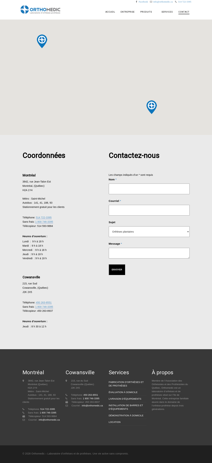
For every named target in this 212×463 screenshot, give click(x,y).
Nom (113, 179)
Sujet (112, 222)
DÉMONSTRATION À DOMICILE (126, 415)
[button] (151, 107)
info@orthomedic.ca (163, 2)
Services (167, 12)
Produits (149, 12)
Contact (184, 12)
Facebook (143, 2)
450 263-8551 (44, 302)
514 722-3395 (184, 2)
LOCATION (115, 422)
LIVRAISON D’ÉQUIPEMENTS (125, 398)
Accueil (114, 12)
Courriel (115, 200)
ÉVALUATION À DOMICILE (123, 392)
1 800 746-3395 (44, 221)
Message (115, 243)
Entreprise (131, 12)
